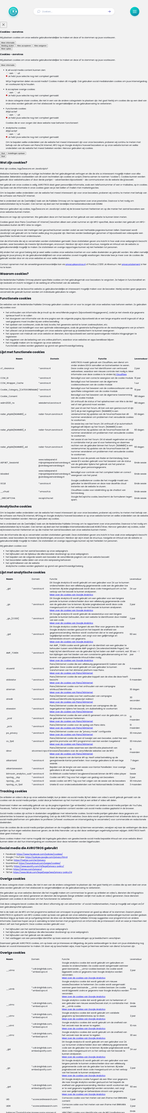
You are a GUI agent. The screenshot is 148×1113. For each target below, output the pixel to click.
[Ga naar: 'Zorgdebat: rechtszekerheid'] (75, 805)
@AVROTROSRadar (66, 210)
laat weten (45, 597)
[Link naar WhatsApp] (92, 1084)
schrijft (80, 621)
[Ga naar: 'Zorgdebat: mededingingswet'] (75, 725)
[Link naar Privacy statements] (83, 1074)
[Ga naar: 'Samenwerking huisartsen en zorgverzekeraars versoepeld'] (75, 913)
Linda (40, 325)
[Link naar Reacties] (64, 1067)
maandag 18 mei (49, 149)
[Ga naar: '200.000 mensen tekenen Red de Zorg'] (75, 832)
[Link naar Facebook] (55, 1084)
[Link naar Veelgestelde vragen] (114, 1067)
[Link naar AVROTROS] (66, 1104)
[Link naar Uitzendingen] (49, 1067)
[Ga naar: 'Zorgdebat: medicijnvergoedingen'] (75, 698)
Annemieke (85, 261)
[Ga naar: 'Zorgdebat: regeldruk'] (75, 779)
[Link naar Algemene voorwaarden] (55, 1074)
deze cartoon (48, 242)
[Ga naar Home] (13, 11)
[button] (109, 11)
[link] (26, 1004)
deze (37, 234)
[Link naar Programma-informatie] (86, 1067)
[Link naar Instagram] (64, 1084)
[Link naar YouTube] (83, 1084)
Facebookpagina (97, 665)
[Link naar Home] (24, 1067)
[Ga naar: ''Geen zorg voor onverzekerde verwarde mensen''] (75, 859)
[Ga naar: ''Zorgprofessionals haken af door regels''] (75, 886)
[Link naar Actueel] (34, 1067)
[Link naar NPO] (82, 1104)
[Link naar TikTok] (74, 1084)
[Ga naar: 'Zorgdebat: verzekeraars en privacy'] (75, 752)
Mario (105, 507)
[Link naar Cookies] (102, 1074)
